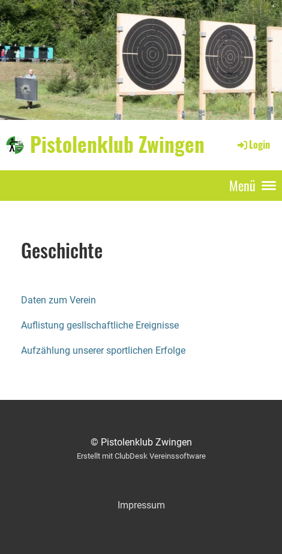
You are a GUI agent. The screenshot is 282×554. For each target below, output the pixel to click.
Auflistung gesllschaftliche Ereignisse (100, 325)
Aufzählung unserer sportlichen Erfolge (103, 350)
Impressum (141, 505)
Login (253, 144)
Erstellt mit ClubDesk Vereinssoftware (141, 455)
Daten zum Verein (58, 300)
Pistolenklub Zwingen (117, 144)
